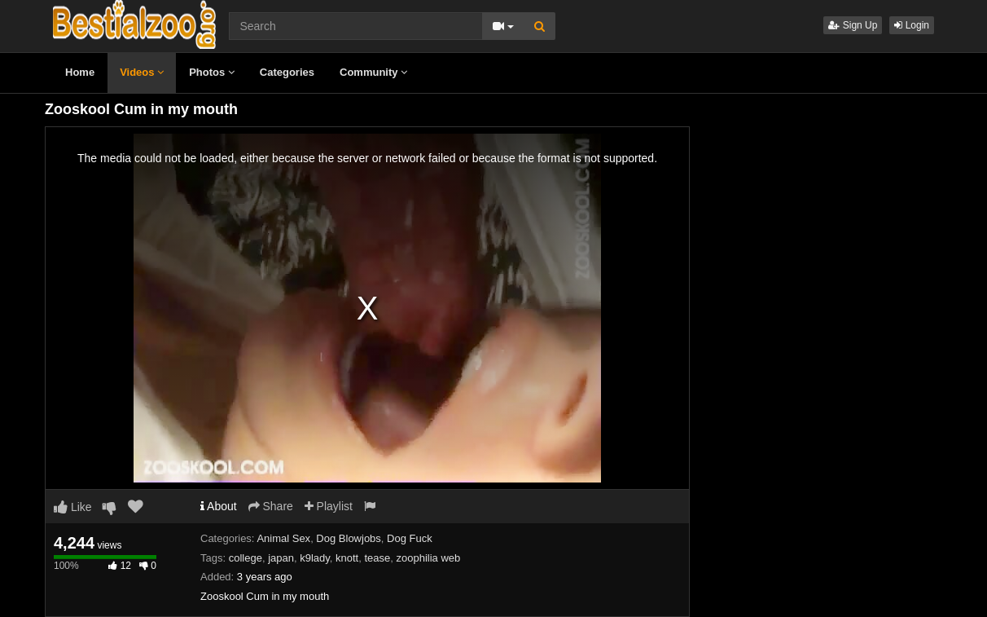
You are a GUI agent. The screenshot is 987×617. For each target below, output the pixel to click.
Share (270, 506)
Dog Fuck (409, 538)
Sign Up (852, 25)
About (218, 506)
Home (79, 72)
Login (911, 25)
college (245, 558)
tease (377, 558)
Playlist (329, 506)
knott (347, 558)
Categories (287, 72)
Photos (212, 72)
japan (281, 558)
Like (73, 506)
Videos (142, 72)
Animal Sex (283, 538)
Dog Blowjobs (348, 538)
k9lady (315, 558)
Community (373, 72)
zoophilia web (429, 558)
